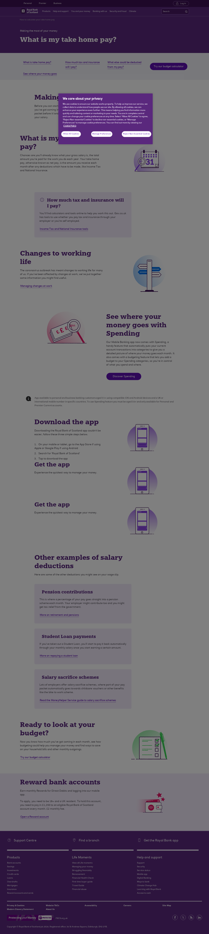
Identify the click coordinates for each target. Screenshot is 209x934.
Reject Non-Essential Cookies (136, 134)
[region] (105, 118)
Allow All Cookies (71, 134)
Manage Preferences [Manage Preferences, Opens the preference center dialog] (101, 134)
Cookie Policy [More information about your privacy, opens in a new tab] (69, 126)
